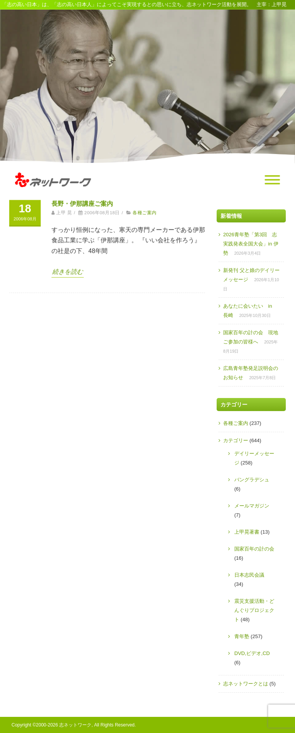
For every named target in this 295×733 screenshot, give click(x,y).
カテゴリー (235, 440)
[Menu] (272, 180)
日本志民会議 (249, 575)
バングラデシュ (251, 480)
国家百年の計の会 (254, 549)
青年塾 (241, 636)
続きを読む (67, 275)
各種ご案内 (144, 216)
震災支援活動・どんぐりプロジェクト (254, 610)
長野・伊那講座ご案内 (82, 207)
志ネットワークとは (245, 684)
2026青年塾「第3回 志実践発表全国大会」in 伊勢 (250, 244)
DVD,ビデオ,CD (252, 653)
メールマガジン (251, 506)
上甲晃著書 (246, 532)
